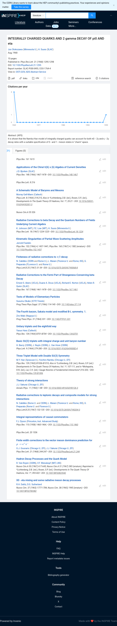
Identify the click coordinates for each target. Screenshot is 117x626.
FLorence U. (32, 264)
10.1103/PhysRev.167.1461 (65, 289)
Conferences (95, 22)
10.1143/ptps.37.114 (71, 304)
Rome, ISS (78, 261)
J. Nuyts (37, 345)
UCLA (34, 283)
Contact (58, 606)
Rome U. (42, 261)
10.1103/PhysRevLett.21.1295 (26, 65)
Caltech (38, 194)
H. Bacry (20, 345)
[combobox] (67, 15)
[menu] (106, 15)
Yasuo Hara (21, 330)
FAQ (58, 548)
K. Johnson (21, 228)
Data (48, 26)
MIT (30, 228)
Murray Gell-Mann (24, 194)
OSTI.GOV (20, 72)
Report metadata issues (58, 558)
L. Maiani (52, 261)
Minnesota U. (30, 49)
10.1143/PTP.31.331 (61, 319)
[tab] (16, 150)
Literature (20, 22)
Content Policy (58, 522)
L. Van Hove (54, 345)
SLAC (50, 49)
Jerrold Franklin (23, 243)
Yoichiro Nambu (46, 360)
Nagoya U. (31, 316)
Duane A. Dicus (46, 283)
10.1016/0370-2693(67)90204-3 (65, 410)
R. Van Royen (22, 463)
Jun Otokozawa (15, 49)
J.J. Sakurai (21, 384)
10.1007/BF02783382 (26, 491)
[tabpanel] (58, 327)
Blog (58, 591)
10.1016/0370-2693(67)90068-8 (63, 268)
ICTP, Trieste (38, 301)
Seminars (73, 22)
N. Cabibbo (21, 261)
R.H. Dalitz (21, 484)
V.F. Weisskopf (44, 463)
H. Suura (42, 49)
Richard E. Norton (70, 283)
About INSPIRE (58, 517)
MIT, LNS (56, 463)
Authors (39, 22)
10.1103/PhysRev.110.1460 (65, 424)
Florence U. (63, 261)
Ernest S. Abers (23, 283)
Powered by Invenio (10, 621)
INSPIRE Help (58, 553)
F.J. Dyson (21, 421)
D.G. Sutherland (34, 484)
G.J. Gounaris (22, 448)
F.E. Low (37, 228)
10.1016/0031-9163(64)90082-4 (63, 348)
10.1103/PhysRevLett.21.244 (66, 451)
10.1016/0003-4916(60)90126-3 (63, 388)
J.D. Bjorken (22, 171)
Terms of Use (58, 532)
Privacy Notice (58, 527)
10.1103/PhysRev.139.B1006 (29, 373)
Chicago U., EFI (62, 360)
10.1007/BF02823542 (56, 473)
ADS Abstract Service (36, 72)
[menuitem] (111, 15)
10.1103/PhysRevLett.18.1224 (69, 231)
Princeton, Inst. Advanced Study (42, 421)
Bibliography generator (58, 575)
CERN (31, 261)
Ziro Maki (20, 316)
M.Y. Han (20, 360)
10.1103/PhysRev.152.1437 (29, 249)
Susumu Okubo (23, 301)
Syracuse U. (31, 360)
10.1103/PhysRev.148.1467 (65, 174)
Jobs (56, 22)
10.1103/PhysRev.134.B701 (65, 334)
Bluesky (58, 596)
